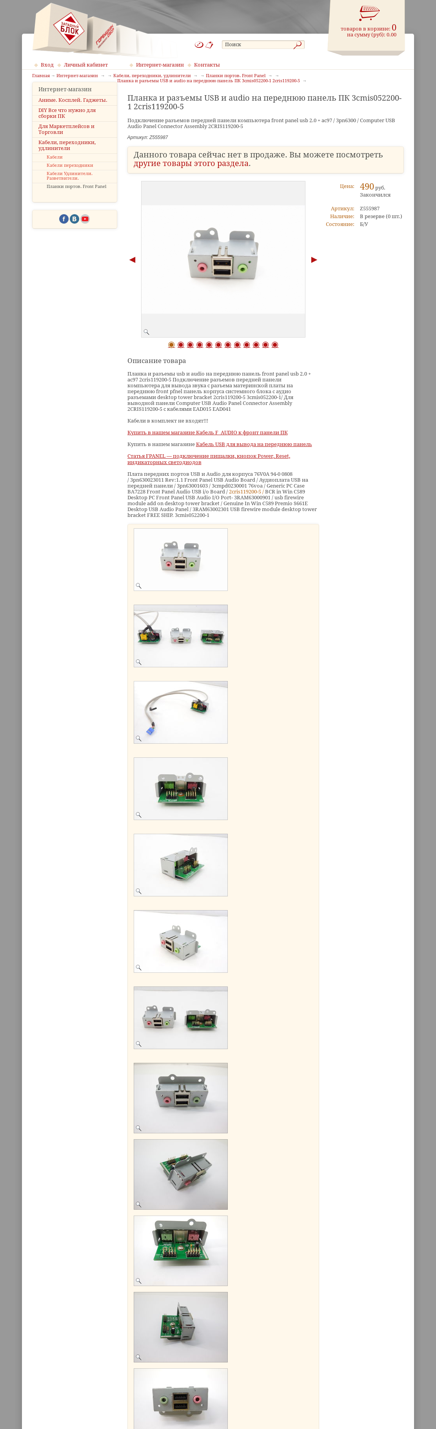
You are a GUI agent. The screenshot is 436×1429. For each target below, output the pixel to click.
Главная (41, 76)
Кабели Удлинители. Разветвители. (70, 188)
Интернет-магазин (160, 65)
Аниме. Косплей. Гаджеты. (72, 112)
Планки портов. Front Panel (76, 198)
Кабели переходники (70, 177)
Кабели (55, 169)
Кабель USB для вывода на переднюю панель (254, 444)
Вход (47, 65)
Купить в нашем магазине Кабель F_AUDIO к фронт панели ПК (207, 432)
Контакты (207, 65)
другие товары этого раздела (191, 163)
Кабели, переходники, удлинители (67, 157)
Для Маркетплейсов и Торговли (66, 141)
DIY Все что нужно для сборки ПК (67, 125)
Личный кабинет (86, 65)
